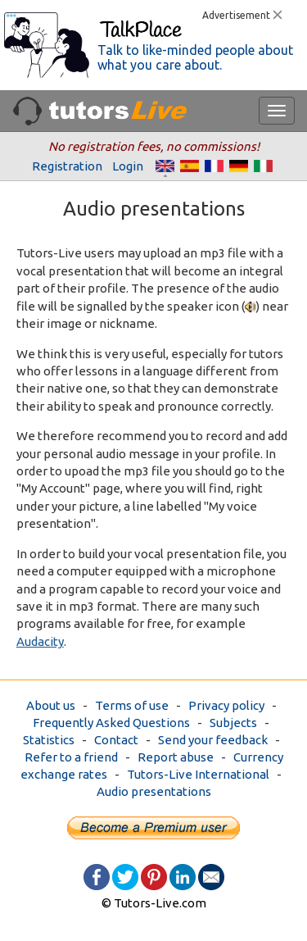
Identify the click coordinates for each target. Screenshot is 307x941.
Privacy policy (226, 705)
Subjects (233, 723)
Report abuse (176, 757)
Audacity (40, 641)
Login (127, 166)
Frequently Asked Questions (111, 723)
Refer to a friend (71, 757)
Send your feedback (213, 740)
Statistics (48, 740)
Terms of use (132, 705)
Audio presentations (154, 791)
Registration (67, 166)
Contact (116, 740)
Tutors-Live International (198, 774)
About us (50, 705)
